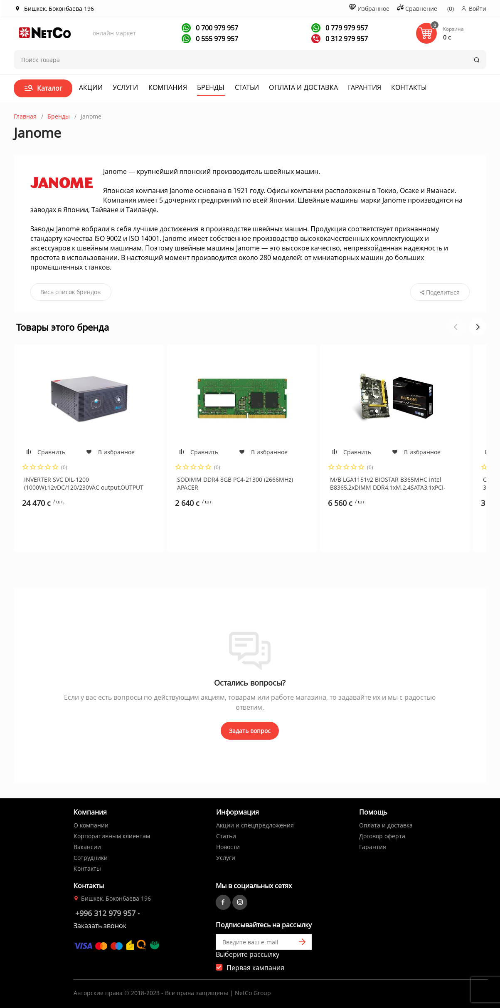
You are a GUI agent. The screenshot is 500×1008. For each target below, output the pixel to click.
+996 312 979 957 (105, 913)
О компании (91, 825)
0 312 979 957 (346, 38)
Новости (228, 847)
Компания (167, 87)
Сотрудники (91, 858)
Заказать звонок (100, 925)
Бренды (211, 87)
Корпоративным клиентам (112, 836)
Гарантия (364, 87)
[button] (477, 327)
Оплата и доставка (303, 87)
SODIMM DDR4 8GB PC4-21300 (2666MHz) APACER (235, 483)
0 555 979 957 (216, 38)
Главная (25, 116)
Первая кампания (255, 967)
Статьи (247, 87)
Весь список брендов (70, 292)
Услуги (125, 87)
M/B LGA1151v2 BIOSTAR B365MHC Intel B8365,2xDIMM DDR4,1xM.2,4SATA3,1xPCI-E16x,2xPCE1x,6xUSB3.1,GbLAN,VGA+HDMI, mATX (388, 483)
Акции (91, 87)
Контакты (409, 87)
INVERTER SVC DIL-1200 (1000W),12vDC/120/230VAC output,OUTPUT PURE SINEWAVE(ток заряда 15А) (83, 483)
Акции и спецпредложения (255, 825)
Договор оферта (382, 836)
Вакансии (87, 847)
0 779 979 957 (346, 27)
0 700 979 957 (216, 27)
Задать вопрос (250, 731)
